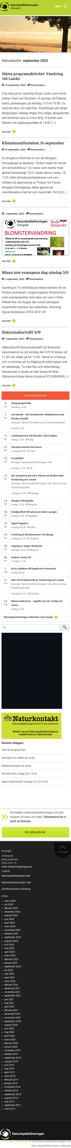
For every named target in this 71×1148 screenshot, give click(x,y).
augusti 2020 (11, 1025)
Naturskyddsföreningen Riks (16, 876)
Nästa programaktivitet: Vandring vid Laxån (32, 76)
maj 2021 (9, 1003)
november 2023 (12, 930)
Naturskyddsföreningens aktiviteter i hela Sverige (28, 617)
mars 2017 (10, 1108)
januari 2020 (10, 1046)
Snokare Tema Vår (21, 557)
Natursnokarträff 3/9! (21, 332)
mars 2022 (10, 981)
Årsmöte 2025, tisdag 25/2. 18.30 (19, 773)
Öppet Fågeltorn (19, 523)
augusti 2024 (11, 915)
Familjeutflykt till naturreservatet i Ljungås (34, 511)
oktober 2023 (11, 933)
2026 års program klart (14, 749)
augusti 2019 (11, 1061)
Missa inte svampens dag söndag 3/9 (35, 272)
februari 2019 (11, 1079)
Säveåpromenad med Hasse (26, 447)
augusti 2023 (11, 941)
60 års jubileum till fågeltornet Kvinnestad (33, 568)
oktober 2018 (11, 1090)
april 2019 (9, 1072)
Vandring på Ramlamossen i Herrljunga (32, 534)
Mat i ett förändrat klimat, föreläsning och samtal (37, 580)
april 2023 (9, 952)
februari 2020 (11, 1043)
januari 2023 (10, 963)
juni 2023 (9, 944)
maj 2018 (9, 1101)
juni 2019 (9, 1065)
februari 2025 (11, 908)
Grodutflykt (17, 458)
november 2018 (12, 1087)
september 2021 (12, 995)
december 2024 (12, 911)
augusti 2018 (11, 1098)
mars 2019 (10, 1076)
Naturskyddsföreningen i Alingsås (31, 32)
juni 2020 (9, 1028)
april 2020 (9, 1036)
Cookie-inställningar (16, 1141)
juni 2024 (9, 919)
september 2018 (12, 1094)
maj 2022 (9, 973)
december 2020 (12, 1014)
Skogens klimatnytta (22, 500)
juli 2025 (8, 904)
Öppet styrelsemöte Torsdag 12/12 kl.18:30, (25, 781)
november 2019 (12, 1050)
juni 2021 (9, 999)
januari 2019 (10, 1083)
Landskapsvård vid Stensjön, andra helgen (34, 435)
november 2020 (12, 1017)
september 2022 (12, 966)
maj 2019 (9, 1068)
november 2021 (12, 992)
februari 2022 (11, 984)
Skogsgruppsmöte (21, 403)
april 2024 (9, 922)
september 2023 (12, 937)
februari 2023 (11, 959)
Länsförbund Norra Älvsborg (16, 889)
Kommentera (38, 85)
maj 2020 (9, 1032)
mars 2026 (10, 901)
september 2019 (12, 1058)
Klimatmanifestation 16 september (33, 142)
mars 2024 (10, 926)
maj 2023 (9, 948)
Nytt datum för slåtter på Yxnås (18, 757)
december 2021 (12, 988)
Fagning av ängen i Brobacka (26, 546)
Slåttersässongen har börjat (16, 765)
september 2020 (12, 1021)
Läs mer (6, 131)
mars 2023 (10, 955)
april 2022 (9, 977)
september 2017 (12, 1105)
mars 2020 (10, 1039)
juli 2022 (8, 970)
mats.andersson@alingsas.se (17, 866)
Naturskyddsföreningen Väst (16, 882)
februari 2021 (11, 1010)
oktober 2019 (11, 1054)
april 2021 (9, 1006)
